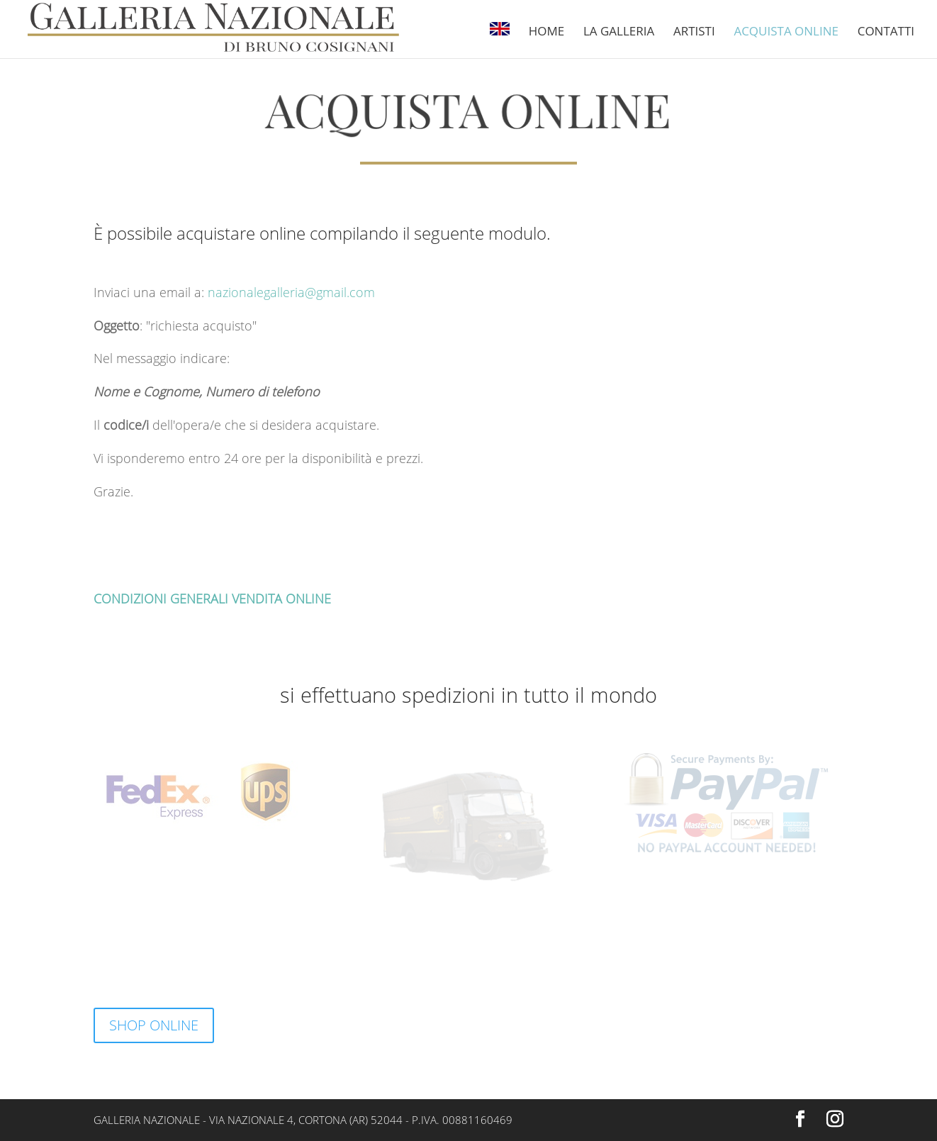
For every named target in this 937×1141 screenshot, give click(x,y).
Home (547, 32)
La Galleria (618, 32)
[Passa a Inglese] (500, 40)
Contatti (886, 32)
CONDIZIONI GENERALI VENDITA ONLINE (212, 598)
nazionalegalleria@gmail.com (291, 292)
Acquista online (786, 32)
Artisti (694, 32)
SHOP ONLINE (153, 1025)
